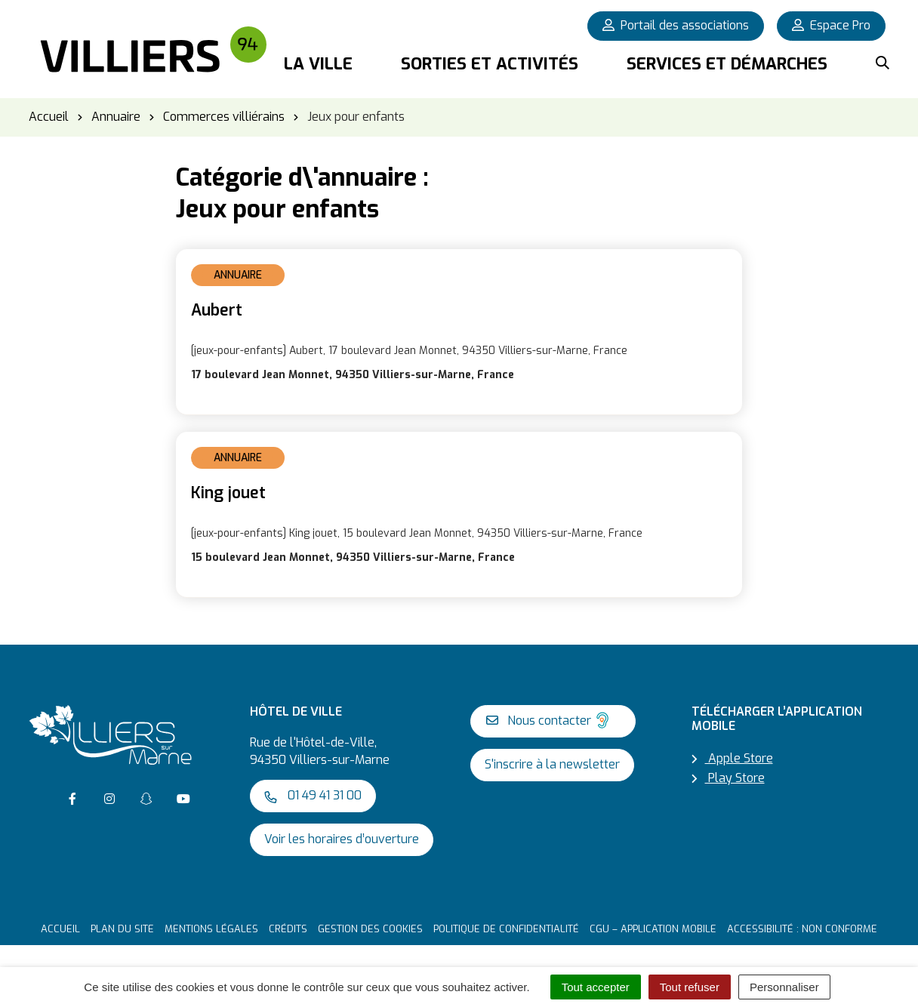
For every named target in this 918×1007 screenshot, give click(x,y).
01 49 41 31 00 (313, 795)
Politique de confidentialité (506, 928)
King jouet (228, 493)
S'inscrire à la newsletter (552, 764)
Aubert (216, 310)
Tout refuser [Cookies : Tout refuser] (689, 987)
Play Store (728, 778)
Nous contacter (549, 720)
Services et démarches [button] (727, 64)
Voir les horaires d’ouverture (341, 839)
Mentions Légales (211, 928)
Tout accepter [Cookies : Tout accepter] (596, 987)
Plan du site (122, 928)
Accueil (60, 928)
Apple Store (732, 758)
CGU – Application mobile (653, 928)
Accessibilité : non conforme (802, 928)
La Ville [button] (318, 64)
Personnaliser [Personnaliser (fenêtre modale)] (784, 987)
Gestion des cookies (370, 928)
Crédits (288, 928)
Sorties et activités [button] (489, 64)
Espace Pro (831, 25)
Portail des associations (675, 25)
